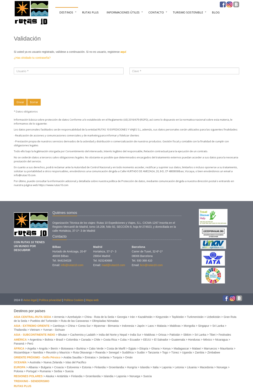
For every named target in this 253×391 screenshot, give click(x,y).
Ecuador (135, 339)
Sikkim (187, 334)
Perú (30, 343)
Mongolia (189, 325)
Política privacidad (50, 300)
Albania (33, 367)
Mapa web (92, 300)
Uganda (187, 352)
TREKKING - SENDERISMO (31, 381)
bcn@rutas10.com (151, 265)
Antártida (62, 376)
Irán (132, 316)
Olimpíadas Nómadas (105, 320)
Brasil (59, 339)
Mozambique (22, 352)
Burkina (81, 348)
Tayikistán (178, 316)
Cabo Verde (96, 348)
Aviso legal (30, 300)
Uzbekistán (213, 316)
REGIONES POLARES (28, 376)
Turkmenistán (195, 316)
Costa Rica (110, 339)
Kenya (167, 348)
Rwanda (100, 352)
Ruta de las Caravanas (75, 320)
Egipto (132, 348)
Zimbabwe (213, 352)
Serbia (58, 371)
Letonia (179, 367)
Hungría (132, 367)
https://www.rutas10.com (53, 185)
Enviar (20, 102)
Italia (156, 367)
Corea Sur (84, 325)
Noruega (221, 367)
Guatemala (178, 339)
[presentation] (44, 86)
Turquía (117, 357)
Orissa (162, 334)
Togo (165, 352)
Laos (151, 325)
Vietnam (35, 329)
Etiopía (144, 348)
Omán (129, 357)
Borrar (34, 102)
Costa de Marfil (116, 348)
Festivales (225, 334)
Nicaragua (221, 339)
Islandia (144, 367)
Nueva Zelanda (52, 362)
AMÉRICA (20, 339)
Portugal (31, 371)
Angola (43, 348)
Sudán (141, 352)
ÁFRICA (19, 348)
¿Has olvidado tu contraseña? (32, 57)
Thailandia (20, 329)
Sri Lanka (218, 325)
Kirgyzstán (162, 316)
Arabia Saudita (72, 357)
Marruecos (210, 348)
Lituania (192, 367)
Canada (86, 339)
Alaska (50, 376)
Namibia (38, 352)
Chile (97, 339)
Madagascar (181, 348)
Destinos (66, 12)
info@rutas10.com (25, 175)
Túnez (175, 352)
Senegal (114, 352)
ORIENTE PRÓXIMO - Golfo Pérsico (37, 357)
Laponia (167, 367)
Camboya (59, 325)
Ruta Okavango (82, 352)
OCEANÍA (20, 362)
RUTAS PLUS (90, 12)
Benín (54, 348)
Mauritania (226, 348)
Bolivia (49, 339)
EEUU (147, 339)
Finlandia (100, 367)
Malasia (161, 325)
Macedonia (206, 367)
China (71, 325)
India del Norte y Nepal (113, 334)
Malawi (196, 348)
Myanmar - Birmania (106, 325)
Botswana (67, 348)
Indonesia (128, 325)
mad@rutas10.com (113, 265)
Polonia (18, 371)
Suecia (69, 371)
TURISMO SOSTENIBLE (188, 12)
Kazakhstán (145, 316)
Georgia (122, 316)
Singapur (203, 325)
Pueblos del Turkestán (44, 320)
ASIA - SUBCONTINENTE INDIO (34, 334)
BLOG (216, 12)
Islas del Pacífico (75, 362)
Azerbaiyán (74, 316)
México (207, 339)
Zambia (199, 352)
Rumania (45, 371)
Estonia (86, 367)
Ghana (155, 348)
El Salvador (161, 339)
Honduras (194, 339)
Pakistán (174, 334)
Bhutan (62, 334)
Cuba (123, 339)
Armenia (59, 316)
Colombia (72, 339)
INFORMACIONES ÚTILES (123, 12)
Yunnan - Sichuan (54, 329)
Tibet (212, 334)
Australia (35, 362)
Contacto (156, 12)
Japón (141, 325)
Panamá (19, 343)
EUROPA (19, 367)
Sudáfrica (128, 352)
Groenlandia (116, 367)
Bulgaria (46, 367)
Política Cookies (73, 300)
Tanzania (153, 352)
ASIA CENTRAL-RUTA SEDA (32, 316)
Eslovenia (73, 367)
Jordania (104, 357)
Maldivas (175, 325)
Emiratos (90, 357)
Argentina (36, 339)
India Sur (135, 334)
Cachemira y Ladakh (82, 334)
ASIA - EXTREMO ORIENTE (32, 325)
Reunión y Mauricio (58, 352)
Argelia (31, 348)
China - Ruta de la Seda (99, 316)
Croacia (59, 367)
